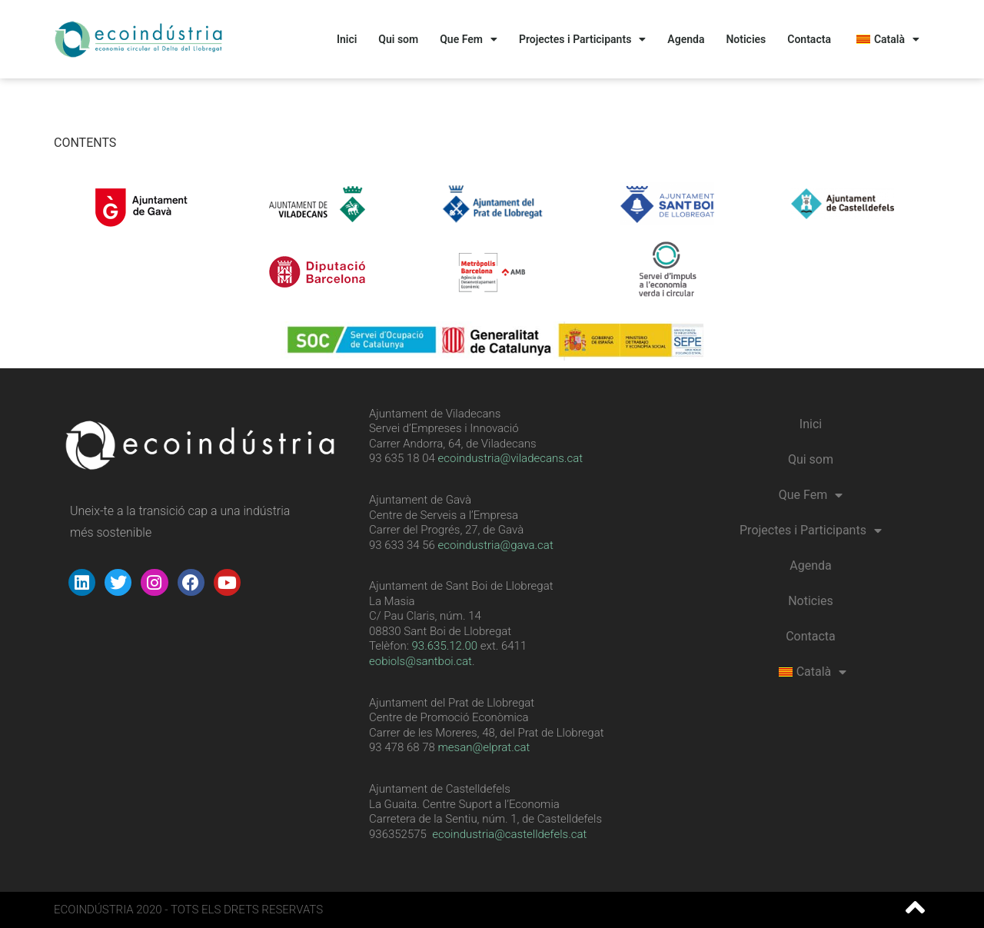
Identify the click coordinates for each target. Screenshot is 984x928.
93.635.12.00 (445, 646)
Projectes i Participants (582, 39)
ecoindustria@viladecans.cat (509, 458)
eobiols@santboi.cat (420, 661)
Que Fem (468, 39)
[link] (445, 646)
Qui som (398, 39)
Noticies (746, 39)
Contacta (809, 39)
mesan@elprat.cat (484, 747)
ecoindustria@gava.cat (496, 545)
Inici (347, 39)
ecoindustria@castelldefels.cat (509, 834)
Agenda (685, 39)
